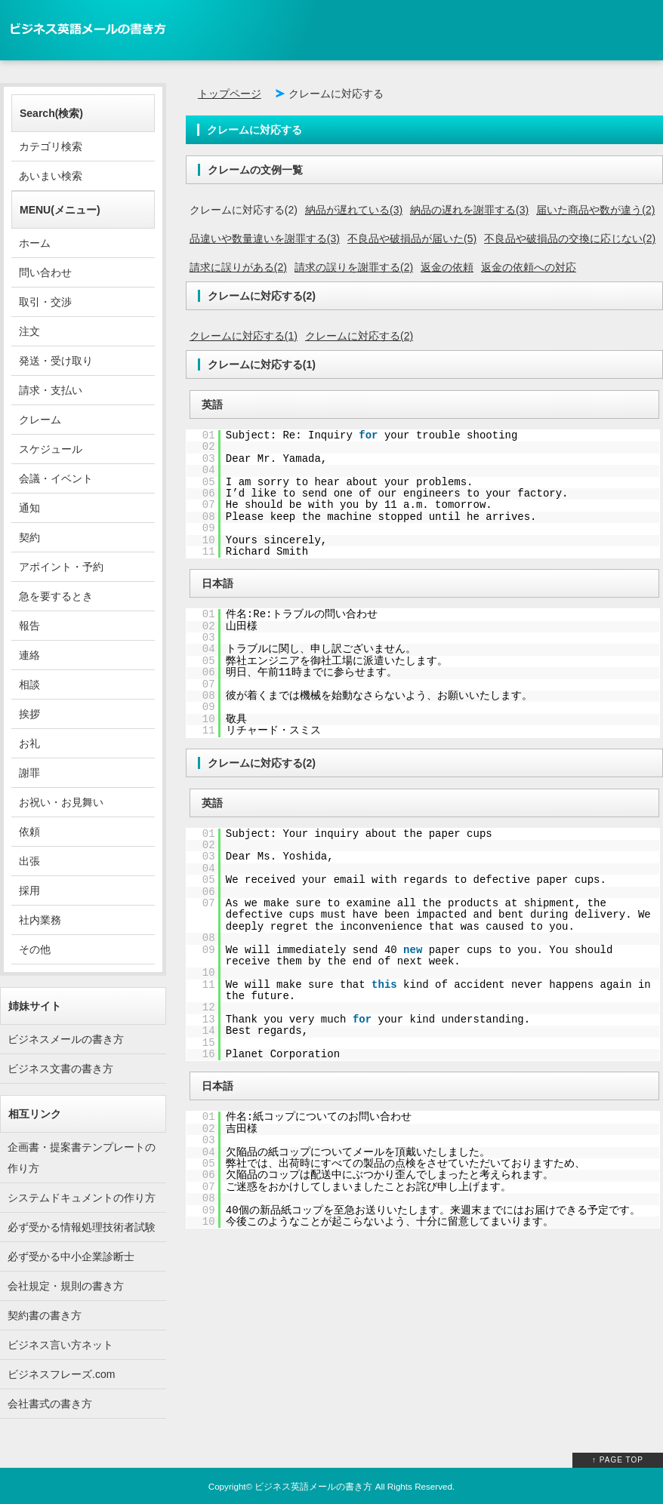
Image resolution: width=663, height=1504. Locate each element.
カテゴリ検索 (50, 146)
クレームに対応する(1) (244, 336)
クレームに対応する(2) (359, 336)
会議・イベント (56, 478)
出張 (29, 861)
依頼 (29, 832)
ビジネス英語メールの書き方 (313, 1486)
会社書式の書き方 (50, 1404)
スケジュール (50, 449)
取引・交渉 (45, 302)
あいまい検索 (50, 176)
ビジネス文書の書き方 (60, 1069)
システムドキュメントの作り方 (82, 1198)
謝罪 (29, 773)
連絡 (29, 655)
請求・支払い (50, 390)
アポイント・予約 (61, 567)
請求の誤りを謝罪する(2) (353, 267)
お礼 (29, 743)
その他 (35, 949)
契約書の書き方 (45, 1315)
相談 (29, 684)
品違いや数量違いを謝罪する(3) (265, 238)
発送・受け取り (56, 361)
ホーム (35, 243)
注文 (29, 331)
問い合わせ (45, 272)
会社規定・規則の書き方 (66, 1286)
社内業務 (40, 920)
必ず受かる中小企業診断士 (71, 1256)
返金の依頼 (447, 267)
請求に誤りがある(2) (238, 267)
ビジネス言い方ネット (60, 1345)
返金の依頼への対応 (528, 267)
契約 (29, 537)
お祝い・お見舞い (61, 802)
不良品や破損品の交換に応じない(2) (569, 238)
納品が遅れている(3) (353, 210)
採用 (29, 890)
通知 (29, 508)
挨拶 (29, 714)
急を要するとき (56, 596)
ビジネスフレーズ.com (61, 1374)
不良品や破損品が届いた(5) (411, 238)
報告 (29, 626)
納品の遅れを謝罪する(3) (469, 210)
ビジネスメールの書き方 (66, 1039)
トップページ (229, 94)
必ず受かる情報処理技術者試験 (82, 1227)
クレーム (40, 420)
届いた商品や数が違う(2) (595, 210)
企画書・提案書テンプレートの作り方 (82, 1157)
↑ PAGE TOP (617, 1460)
